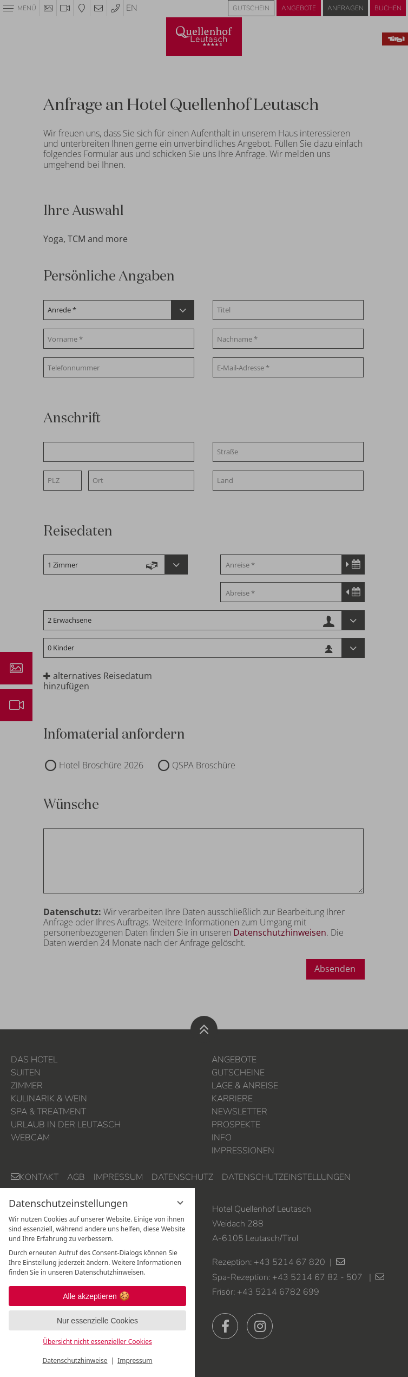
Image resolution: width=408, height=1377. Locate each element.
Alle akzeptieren (97, 1296)
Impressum (134, 1360)
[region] (97, 1246)
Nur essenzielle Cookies (97, 1320)
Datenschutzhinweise (75, 1360)
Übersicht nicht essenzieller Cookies (97, 1341)
